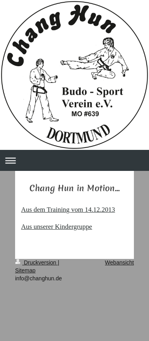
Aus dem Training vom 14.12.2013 (68, 209)
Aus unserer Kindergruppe (56, 226)
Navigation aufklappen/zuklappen (74, 160)
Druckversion (36, 262)
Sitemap (25, 270)
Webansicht (119, 262)
